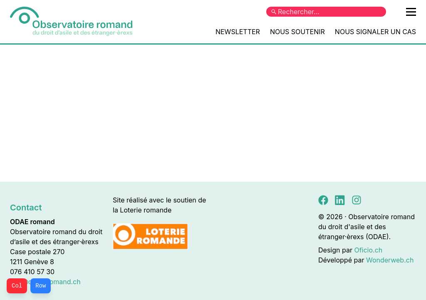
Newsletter (237, 32)
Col (17, 285)
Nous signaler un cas (375, 32)
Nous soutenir (297, 32)
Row (40, 285)
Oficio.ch (368, 250)
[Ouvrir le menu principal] (411, 12)
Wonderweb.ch (390, 260)
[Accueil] (71, 22)
